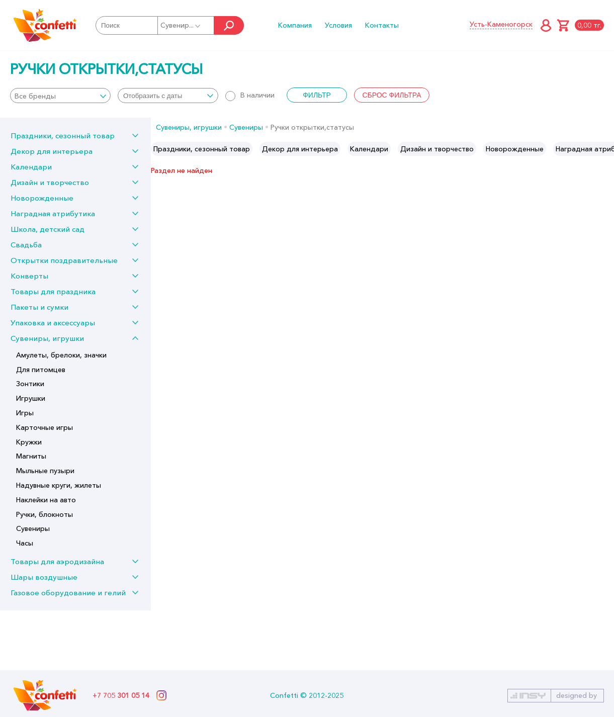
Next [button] (605, 148)
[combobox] (60, 95)
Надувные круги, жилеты (58, 485)
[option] (201, 149)
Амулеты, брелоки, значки (61, 355)
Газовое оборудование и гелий (68, 592)
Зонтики (30, 383)
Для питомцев (40, 369)
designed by (576, 695)
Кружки (29, 441)
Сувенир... (181, 25)
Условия (338, 25)
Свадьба (26, 244)
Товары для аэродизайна (57, 561)
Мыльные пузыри (45, 470)
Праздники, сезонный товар (63, 135)
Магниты (31, 456)
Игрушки (30, 398)
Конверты (29, 276)
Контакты (382, 25)
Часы (24, 543)
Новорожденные (42, 198)
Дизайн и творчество (50, 182)
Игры (25, 412)
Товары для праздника (53, 291)
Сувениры (33, 528)
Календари (31, 166)
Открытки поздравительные (64, 260)
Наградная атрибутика (53, 213)
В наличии (250, 95)
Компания (295, 25)
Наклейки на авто (46, 499)
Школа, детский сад (47, 229)
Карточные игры (44, 427)
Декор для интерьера (52, 151)
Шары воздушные (44, 577)
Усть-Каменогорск (501, 24)
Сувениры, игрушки (47, 338)
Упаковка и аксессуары (53, 322)
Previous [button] (159, 148)
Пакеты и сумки (39, 307)
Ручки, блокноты (44, 514)
